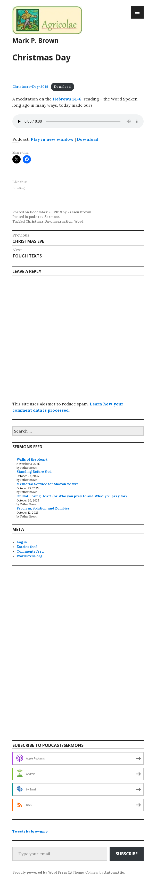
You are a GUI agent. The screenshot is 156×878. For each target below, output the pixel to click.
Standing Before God (34, 471)
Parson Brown (79, 212)
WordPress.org (29, 556)
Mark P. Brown (35, 40)
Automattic (114, 872)
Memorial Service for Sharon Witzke (48, 484)
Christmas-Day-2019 (30, 86)
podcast (36, 217)
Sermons (52, 217)
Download (62, 86)
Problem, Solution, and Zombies (43, 508)
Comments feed (30, 551)
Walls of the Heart (32, 459)
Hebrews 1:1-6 (67, 98)
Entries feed (27, 547)
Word (79, 221)
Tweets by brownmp (30, 831)
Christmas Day (38, 221)
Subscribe (126, 854)
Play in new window (52, 139)
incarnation (62, 221)
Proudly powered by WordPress (39, 872)
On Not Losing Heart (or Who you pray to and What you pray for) (72, 496)
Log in (22, 542)
